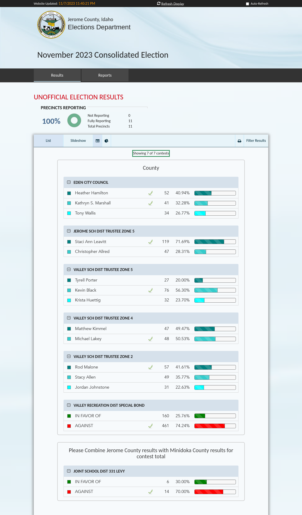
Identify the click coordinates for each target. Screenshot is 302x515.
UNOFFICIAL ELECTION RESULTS (78, 97)
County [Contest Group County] (151, 168)
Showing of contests (151, 153)
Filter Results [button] (256, 140)
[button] (97, 141)
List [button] (48, 140)
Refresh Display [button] (172, 3)
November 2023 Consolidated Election (102, 55)
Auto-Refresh (259, 4)
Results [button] (57, 75)
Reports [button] (105, 75)
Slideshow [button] (78, 140)
